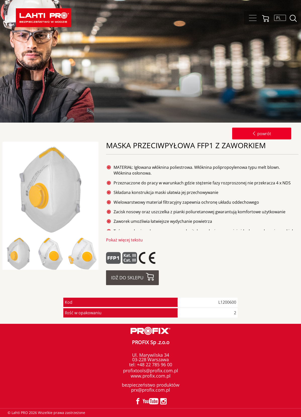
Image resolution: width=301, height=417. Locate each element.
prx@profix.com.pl (150, 390)
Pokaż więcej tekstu (124, 240)
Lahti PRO (43, 17)
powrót (261, 133)
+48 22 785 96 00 (154, 364)
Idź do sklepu (127, 278)
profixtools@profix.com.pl (150, 371)
